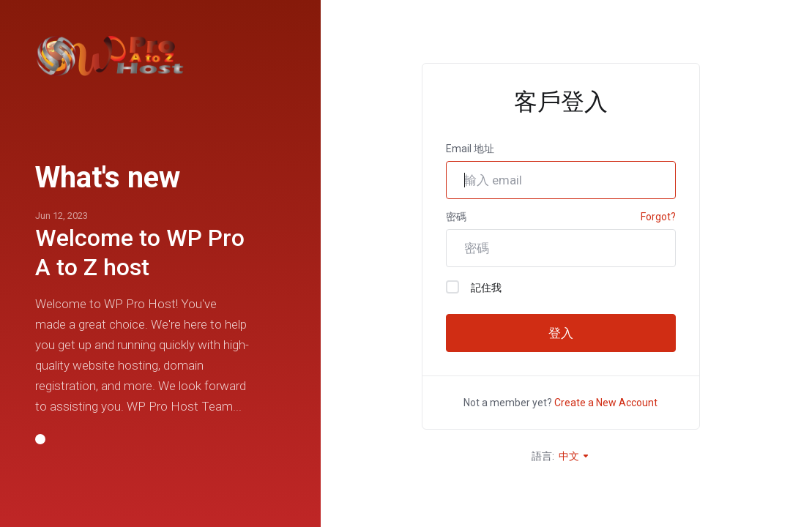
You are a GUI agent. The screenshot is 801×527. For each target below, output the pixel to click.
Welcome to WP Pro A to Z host (140, 252)
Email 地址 (470, 148)
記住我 (474, 287)
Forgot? (658, 217)
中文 (574, 456)
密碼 (456, 217)
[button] (40, 439)
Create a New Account (605, 402)
